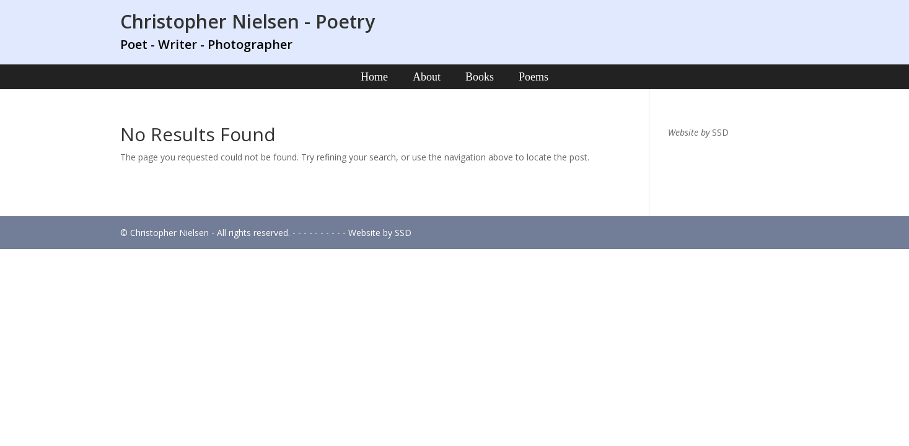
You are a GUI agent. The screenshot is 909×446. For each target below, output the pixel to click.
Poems (533, 77)
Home (374, 77)
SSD (720, 132)
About (427, 77)
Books (479, 77)
